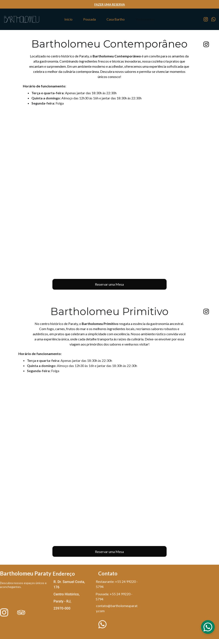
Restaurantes (145, 19)
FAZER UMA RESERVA (109, 4)
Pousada (89, 19)
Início (68, 19)
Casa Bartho (116, 19)
